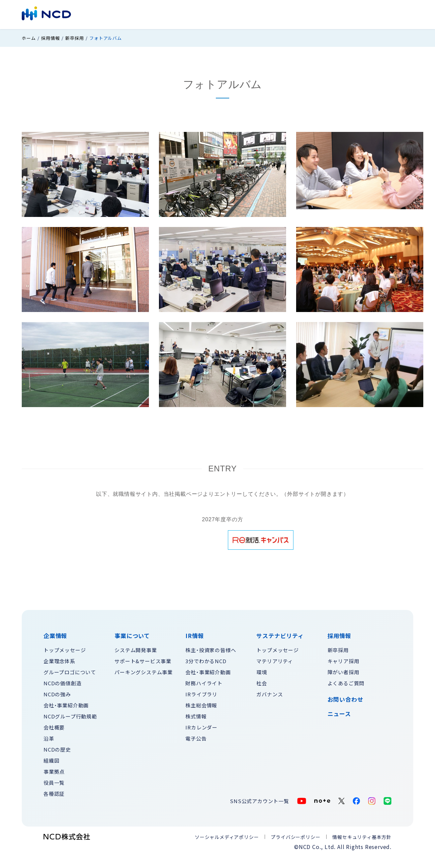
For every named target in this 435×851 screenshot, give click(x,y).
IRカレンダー (201, 724)
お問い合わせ (368, 14)
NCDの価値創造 (62, 680)
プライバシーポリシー (295, 834)
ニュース (339, 712)
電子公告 (195, 736)
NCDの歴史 (57, 747)
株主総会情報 (201, 702)
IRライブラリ (201, 691)
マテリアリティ (274, 658)
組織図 (51, 758)
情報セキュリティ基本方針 (362, 834)
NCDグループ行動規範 (70, 713)
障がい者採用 (343, 669)
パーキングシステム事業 (143, 669)
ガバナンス (269, 691)
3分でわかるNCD (205, 658)
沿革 (49, 736)
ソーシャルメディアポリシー (227, 834)
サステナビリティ (260, 14)
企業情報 (152, 14)
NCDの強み (57, 691)
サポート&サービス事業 (142, 658)
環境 (261, 669)
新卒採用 (74, 36)
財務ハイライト (204, 680)
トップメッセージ (65, 647)
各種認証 (54, 791)
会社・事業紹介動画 (66, 702)
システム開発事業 (135, 647)
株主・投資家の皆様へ (210, 647)
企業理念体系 (59, 658)
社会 (261, 680)
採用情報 (332, 14)
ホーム (28, 36)
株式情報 (195, 713)
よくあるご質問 (346, 680)
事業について (188, 14)
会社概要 (54, 724)
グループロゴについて (70, 669)
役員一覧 (54, 780)
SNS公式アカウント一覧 (259, 798)
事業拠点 (54, 769)
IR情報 (221, 14)
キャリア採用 (343, 658)
